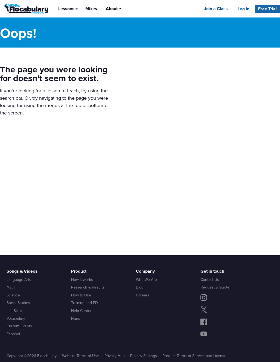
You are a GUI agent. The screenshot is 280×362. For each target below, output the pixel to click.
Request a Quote (214, 287)
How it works (82, 279)
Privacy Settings (143, 355)
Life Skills (14, 310)
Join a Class (216, 8)
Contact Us (209, 279)
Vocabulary (16, 318)
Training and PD (84, 302)
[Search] (130, 8)
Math (11, 287)
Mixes (91, 8)
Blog (140, 287)
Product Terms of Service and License (194, 355)
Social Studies (18, 302)
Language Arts (19, 279)
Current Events (19, 326)
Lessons (66, 8)
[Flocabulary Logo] (24, 8)
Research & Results (87, 287)
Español (13, 334)
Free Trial (267, 9)
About (112, 8)
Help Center (81, 310)
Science (13, 295)
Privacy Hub (114, 355)
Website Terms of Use (80, 355)
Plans (75, 318)
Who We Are (146, 279)
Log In (243, 9)
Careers (142, 295)
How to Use (81, 295)
